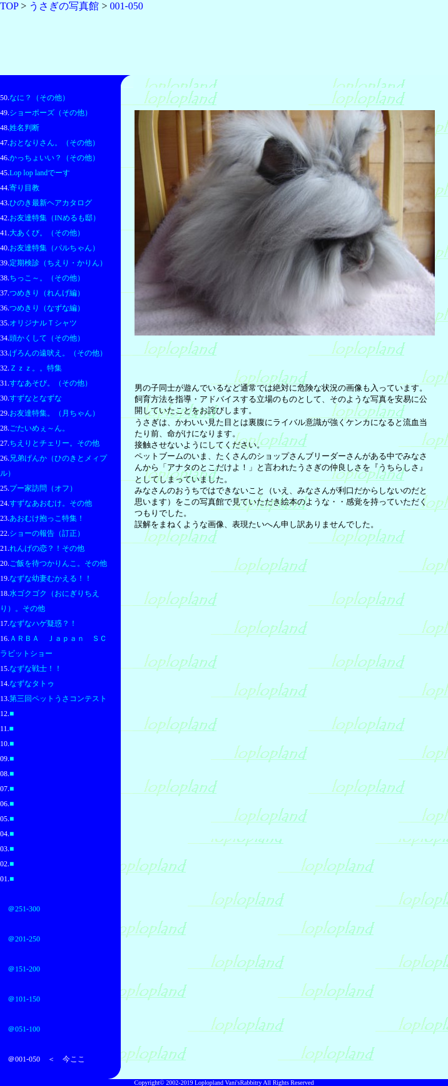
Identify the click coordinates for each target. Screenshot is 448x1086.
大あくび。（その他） (46, 232)
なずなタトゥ (31, 683)
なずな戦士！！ (35, 668)
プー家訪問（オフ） (43, 488)
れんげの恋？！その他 (46, 548)
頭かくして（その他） (46, 338)
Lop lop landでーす (39, 172)
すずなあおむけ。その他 (50, 503)
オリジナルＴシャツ (43, 323)
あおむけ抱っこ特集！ (46, 518)
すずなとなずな (35, 398)
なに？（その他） (39, 97)
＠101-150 (24, 999)
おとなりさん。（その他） (54, 142)
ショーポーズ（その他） (50, 112)
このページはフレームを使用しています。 (284, 463)
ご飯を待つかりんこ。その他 (58, 563)
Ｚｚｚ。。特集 (35, 368)
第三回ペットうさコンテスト (58, 698)
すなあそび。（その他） (50, 383)
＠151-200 (24, 969)
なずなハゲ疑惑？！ (43, 623)
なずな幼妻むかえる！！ (50, 578)
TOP (9, 6)
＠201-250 (24, 939)
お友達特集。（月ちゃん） (54, 413)
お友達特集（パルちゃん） (54, 247)
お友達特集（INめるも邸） (54, 217)
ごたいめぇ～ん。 (39, 428)
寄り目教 (24, 187)
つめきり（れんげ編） (46, 293)
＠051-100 (24, 1029)
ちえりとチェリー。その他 (54, 443)
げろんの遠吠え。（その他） (58, 353)
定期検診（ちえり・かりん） (58, 263)
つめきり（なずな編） (46, 308)
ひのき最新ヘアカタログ (50, 202)
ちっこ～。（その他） (46, 278)
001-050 (126, 6)
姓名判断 (24, 127)
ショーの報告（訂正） (46, 533)
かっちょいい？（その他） (54, 157)
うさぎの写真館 (64, 6)
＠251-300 (24, 908)
